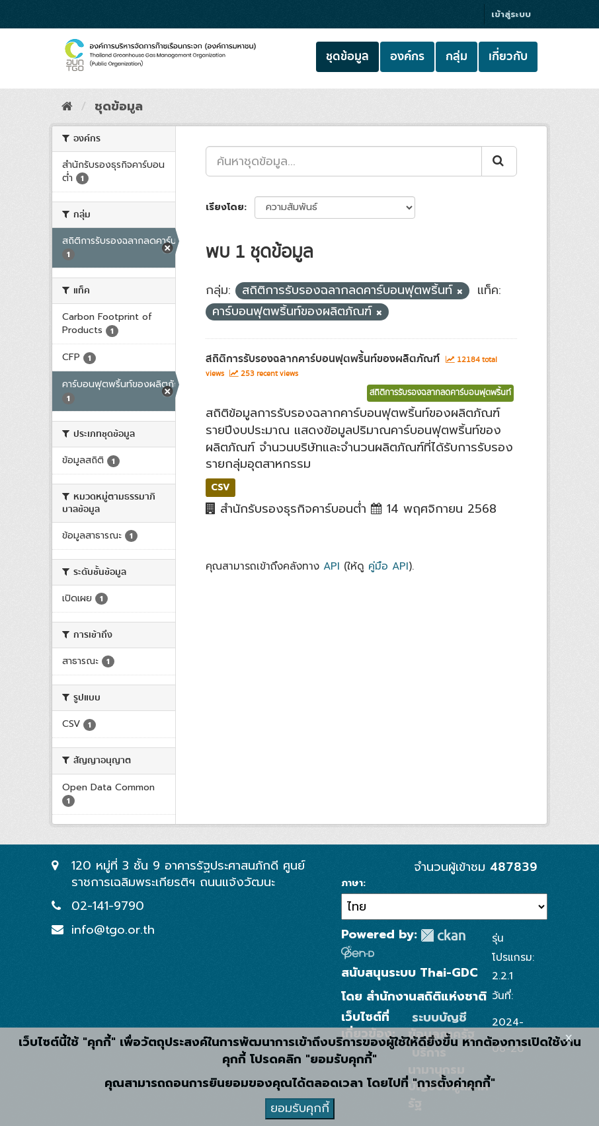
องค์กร (407, 56)
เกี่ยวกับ (508, 56)
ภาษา (352, 883)
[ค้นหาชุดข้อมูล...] (344, 161)
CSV (220, 487)
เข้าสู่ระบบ (511, 14)
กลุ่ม (456, 56)
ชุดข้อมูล (347, 56)
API (331, 566)
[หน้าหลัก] (67, 106)
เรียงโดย (225, 207)
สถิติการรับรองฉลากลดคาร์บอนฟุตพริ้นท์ (440, 393)
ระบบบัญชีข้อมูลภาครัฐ (441, 1026)
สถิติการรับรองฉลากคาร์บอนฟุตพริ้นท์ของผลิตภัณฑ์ (323, 358)
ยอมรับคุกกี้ (299, 1108)
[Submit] (499, 161)
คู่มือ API (388, 566)
